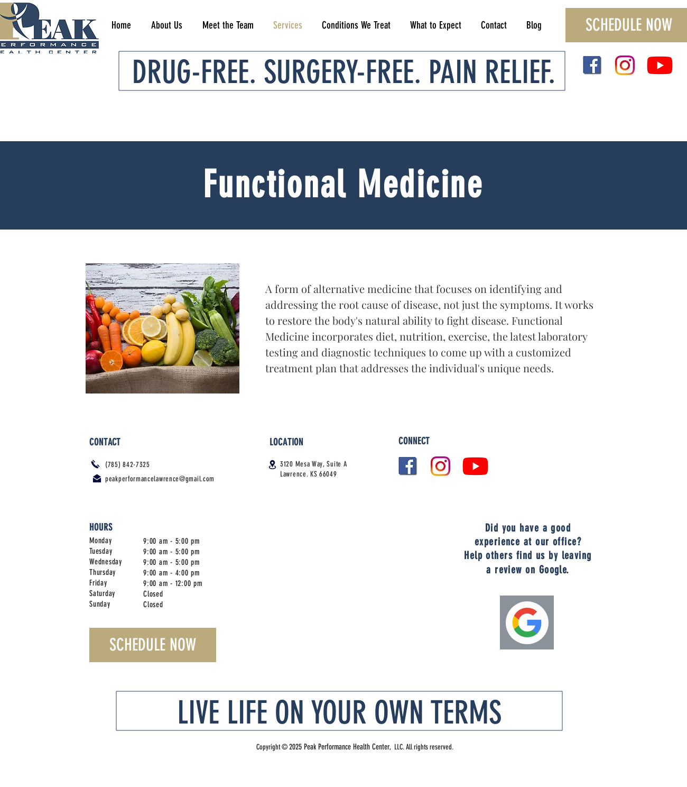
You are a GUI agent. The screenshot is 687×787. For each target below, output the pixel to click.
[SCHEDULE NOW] (152, 645)
